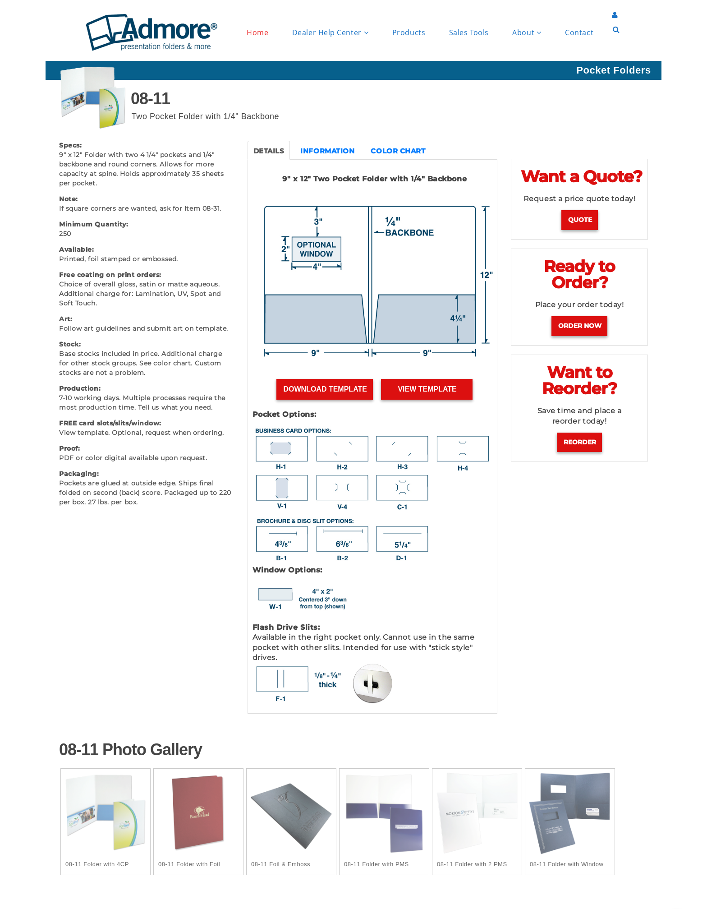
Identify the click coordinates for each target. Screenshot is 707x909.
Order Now (579, 326)
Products (408, 32)
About (526, 32)
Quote (580, 220)
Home (257, 32)
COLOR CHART (398, 151)
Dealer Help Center (330, 32)
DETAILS (269, 151)
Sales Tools (469, 32)
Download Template (325, 389)
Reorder (580, 442)
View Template (427, 389)
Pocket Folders (613, 70)
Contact (579, 32)
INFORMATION (327, 151)
